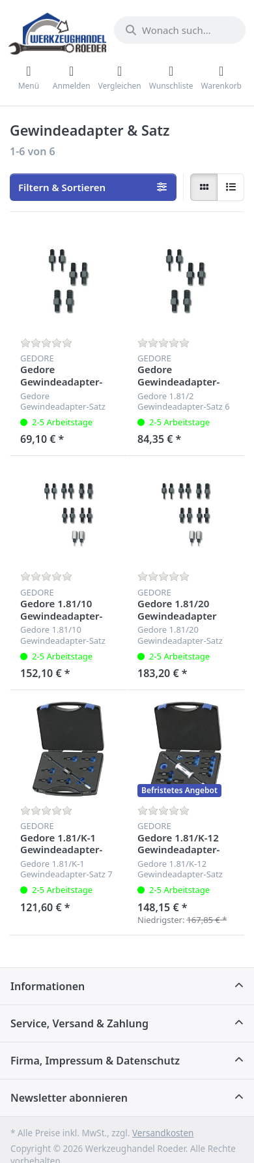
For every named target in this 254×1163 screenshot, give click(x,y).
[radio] (204, 187)
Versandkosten (162, 1133)
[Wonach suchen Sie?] (180, 30)
